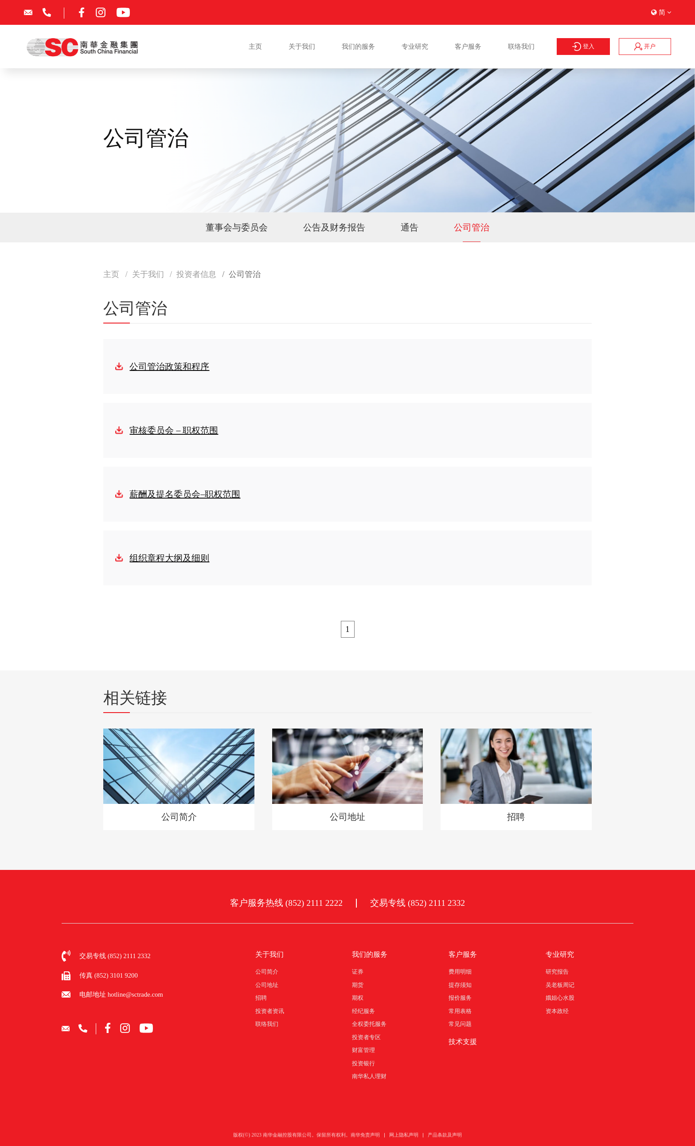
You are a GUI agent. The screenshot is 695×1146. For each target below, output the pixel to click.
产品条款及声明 (445, 1140)
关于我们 (302, 46)
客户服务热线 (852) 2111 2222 (286, 903)
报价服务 (460, 997)
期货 (357, 985)
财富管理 (363, 1050)
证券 (357, 971)
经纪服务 (363, 1011)
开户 (645, 47)
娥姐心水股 (560, 997)
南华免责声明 (365, 1140)
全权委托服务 (369, 1024)
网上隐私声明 (403, 1140)
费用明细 (460, 971)
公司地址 (266, 985)
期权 (357, 997)
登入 (583, 46)
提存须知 (460, 985)
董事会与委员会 (237, 227)
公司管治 (471, 227)
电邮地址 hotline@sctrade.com (121, 994)
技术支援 (463, 1041)
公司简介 (266, 971)
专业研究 (415, 46)
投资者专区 (366, 1037)
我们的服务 (358, 46)
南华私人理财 (369, 1076)
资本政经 (557, 1011)
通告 (409, 227)
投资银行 (363, 1063)
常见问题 (460, 1024)
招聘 (261, 997)
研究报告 (557, 971)
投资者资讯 (269, 1011)
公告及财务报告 (334, 227)
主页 (255, 46)
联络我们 (521, 46)
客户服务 (468, 46)
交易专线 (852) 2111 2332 (417, 903)
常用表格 (460, 1011)
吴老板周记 (560, 985)
